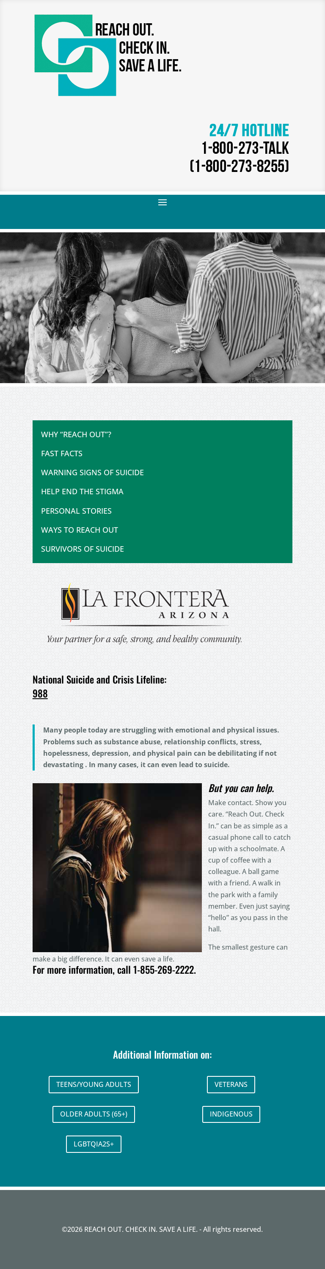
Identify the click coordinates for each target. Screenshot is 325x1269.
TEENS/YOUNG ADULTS (93, 1084)
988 (40, 693)
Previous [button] (290, 365)
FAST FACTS (62, 453)
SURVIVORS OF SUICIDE (82, 549)
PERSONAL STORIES (76, 511)
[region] (162, 307)
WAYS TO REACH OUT (79, 530)
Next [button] (307, 365)
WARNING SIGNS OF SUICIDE (92, 472)
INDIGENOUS (231, 1114)
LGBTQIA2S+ (94, 1144)
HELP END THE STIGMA (82, 491)
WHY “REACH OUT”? (76, 434)
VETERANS (231, 1084)
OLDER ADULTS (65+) (93, 1114)
